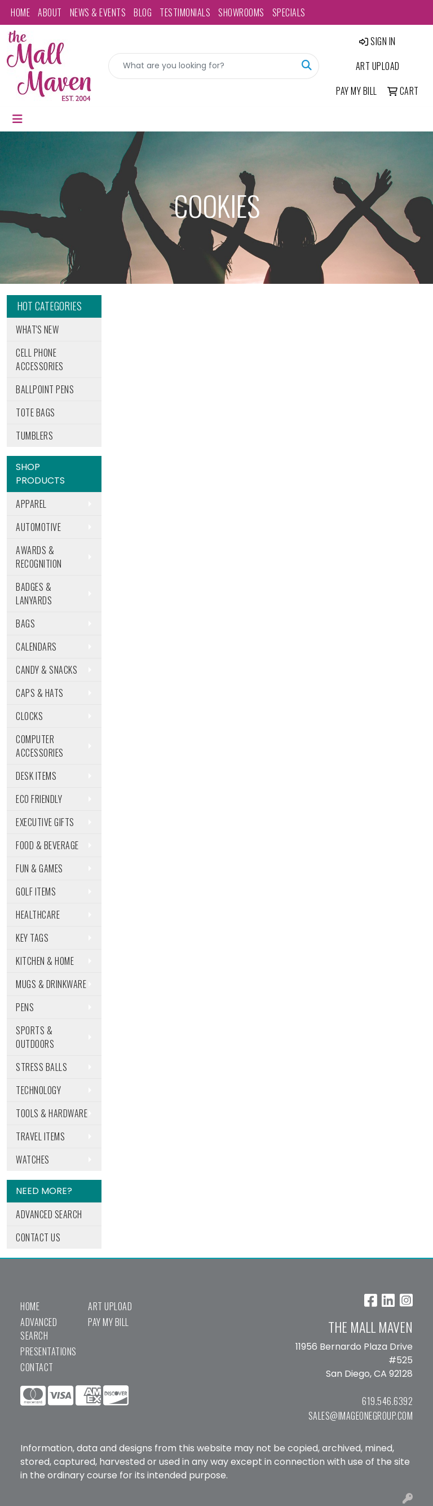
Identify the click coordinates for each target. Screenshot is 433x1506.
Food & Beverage (47, 845)
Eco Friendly (39, 799)
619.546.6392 (387, 1401)
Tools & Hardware (51, 1113)
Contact (37, 1367)
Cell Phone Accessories (40, 359)
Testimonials (185, 12)
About (50, 12)
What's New (37, 329)
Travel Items (40, 1136)
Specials (289, 12)
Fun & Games (39, 868)
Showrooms (241, 12)
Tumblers (34, 435)
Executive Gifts (45, 822)
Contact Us (38, 1237)
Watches (33, 1159)
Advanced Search (49, 1214)
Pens (25, 1007)
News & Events (98, 12)
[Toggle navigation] (17, 119)
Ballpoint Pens (45, 389)
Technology (38, 1090)
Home (20, 12)
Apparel (31, 504)
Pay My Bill (108, 1322)
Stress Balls (41, 1067)
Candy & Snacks (46, 670)
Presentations (47, 1351)
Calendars (36, 646)
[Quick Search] (201, 66)
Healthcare (38, 914)
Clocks (29, 716)
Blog (143, 12)
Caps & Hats (40, 693)
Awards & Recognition (39, 556)
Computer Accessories (40, 745)
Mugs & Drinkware (51, 984)
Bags (25, 623)
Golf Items (36, 891)
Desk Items (36, 776)
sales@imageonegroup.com (360, 1415)
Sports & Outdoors (35, 1037)
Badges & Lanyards (34, 593)
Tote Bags (35, 412)
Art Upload (110, 1306)
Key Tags (32, 938)
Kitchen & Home (45, 961)
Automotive (38, 527)
